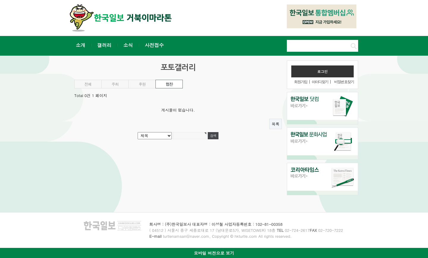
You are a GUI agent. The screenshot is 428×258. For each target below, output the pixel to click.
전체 (87, 84)
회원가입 (300, 82)
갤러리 (104, 45)
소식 (128, 45)
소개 (80, 45)
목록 (275, 124)
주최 (114, 84)
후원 (142, 84)
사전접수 (154, 45)
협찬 (169, 84)
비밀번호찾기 (344, 82)
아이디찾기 (320, 82)
